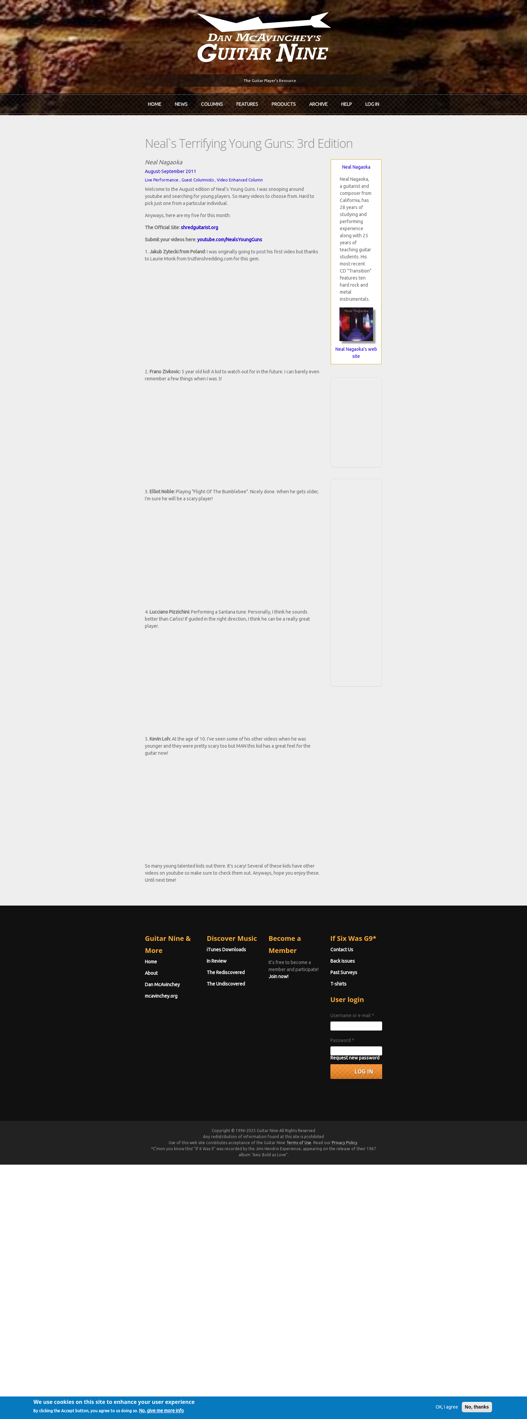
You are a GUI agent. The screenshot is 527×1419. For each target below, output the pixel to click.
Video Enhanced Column (167, 174)
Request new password (391, 1318)
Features (247, 102)
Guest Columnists (125, 174)
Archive (318, 102)
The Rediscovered (189, 1233)
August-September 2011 (97, 166)
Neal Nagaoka (411, 161)
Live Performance (89, 174)
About (78, 1221)
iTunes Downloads (190, 1210)
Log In (372, 102)
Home (154, 102)
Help (346, 102)
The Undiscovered (189, 1244)
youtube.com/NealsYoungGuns (156, 227)
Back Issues (379, 1221)
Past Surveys (380, 1233)
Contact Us (378, 1210)
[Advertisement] (411, 338)
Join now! (303, 1217)
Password (379, 1300)
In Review (180, 1221)
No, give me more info (181, 1411)
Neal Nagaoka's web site (411, 273)
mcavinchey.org (88, 1244)
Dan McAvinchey (89, 1233)
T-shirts (375, 1244)
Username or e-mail (389, 1276)
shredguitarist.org (126, 215)
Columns (212, 102)
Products (284, 102)
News (181, 102)
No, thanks (458, 1407)
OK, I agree (427, 1407)
